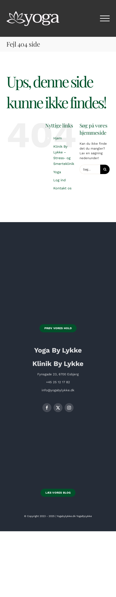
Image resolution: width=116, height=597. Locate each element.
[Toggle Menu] (105, 18)
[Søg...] (90, 169)
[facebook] (46, 407)
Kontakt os (62, 188)
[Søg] (105, 169)
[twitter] (58, 407)
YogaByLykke (84, 516)
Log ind (59, 180)
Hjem (57, 138)
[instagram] (69, 407)
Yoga (57, 172)
